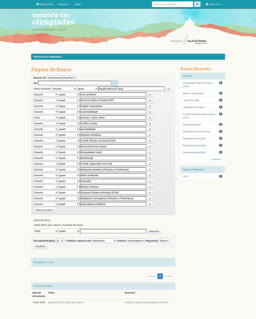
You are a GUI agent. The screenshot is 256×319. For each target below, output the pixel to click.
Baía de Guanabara (193, 93)
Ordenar (121, 240)
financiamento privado (194, 145)
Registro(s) (152, 240)
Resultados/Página (44, 240)
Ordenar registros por (79, 240)
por (36, 83)
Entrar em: (214, 4)
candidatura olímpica (194, 107)
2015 (185, 176)
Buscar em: (40, 77)
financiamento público (194, 152)
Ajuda (78, 4)
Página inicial (44, 4)
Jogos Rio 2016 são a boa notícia (65, 302)
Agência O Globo (159, 302)
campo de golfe (191, 100)
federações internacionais (196, 131)
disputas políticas (192, 124)
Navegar (64, 4)
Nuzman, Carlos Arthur (137, 302)
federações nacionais (194, 138)
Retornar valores (45, 210)
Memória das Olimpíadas (48, 56)
